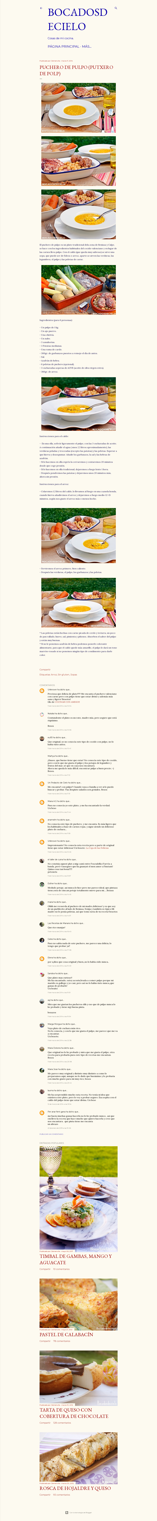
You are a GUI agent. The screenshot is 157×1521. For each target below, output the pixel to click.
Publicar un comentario (51, 1134)
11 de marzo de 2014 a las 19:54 (59, 1016)
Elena (51, 957)
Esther (51, 883)
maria (50, 902)
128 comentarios (62, 1423)
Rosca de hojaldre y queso (75, 1488)
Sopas (74, 674)
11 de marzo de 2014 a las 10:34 (59, 706)
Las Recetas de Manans (59, 923)
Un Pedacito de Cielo (58, 782)
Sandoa (51, 973)
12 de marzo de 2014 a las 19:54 (59, 1104)
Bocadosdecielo (78, 19)
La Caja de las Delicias (97, 848)
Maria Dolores (54, 1048)
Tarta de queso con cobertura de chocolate (74, 1413)
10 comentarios (61, 1269)
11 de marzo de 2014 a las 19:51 (59, 992)
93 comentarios (61, 1495)
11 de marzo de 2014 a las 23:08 (60, 1062)
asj (49, 1000)
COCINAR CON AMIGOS (67, 702)
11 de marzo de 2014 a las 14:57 (59, 916)
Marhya (51, 756)
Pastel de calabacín (66, 1334)
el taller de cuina (55, 859)
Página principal (63, 46)
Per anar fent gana (56, 1112)
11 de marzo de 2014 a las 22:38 (60, 1040)
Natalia (51, 713)
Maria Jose (53, 1069)
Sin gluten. (64, 674)
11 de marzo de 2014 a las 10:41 (59, 748)
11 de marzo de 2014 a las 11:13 (59, 794)
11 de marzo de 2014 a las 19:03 (59, 966)
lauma (51, 1090)
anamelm (52, 820)
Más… (86, 46)
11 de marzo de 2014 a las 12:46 (59, 852)
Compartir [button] (45, 669)
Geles (50, 939)
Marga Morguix (55, 1024)
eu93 (50, 737)
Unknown (52, 689)
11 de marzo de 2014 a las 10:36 (59, 730)
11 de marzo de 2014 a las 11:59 (59, 833)
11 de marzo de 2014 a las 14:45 (59, 894)
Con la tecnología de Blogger (78, 1512)
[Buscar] (116, 7)
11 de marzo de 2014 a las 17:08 (59, 950)
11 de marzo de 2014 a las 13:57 (59, 876)
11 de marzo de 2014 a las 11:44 (59, 812)
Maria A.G (52, 801)
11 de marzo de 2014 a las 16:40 (59, 931)
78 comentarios (61, 1341)
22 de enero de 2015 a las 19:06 (59, 1128)
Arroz (54, 674)
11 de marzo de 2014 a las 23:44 (60, 1083)
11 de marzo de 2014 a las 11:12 (59, 775)
